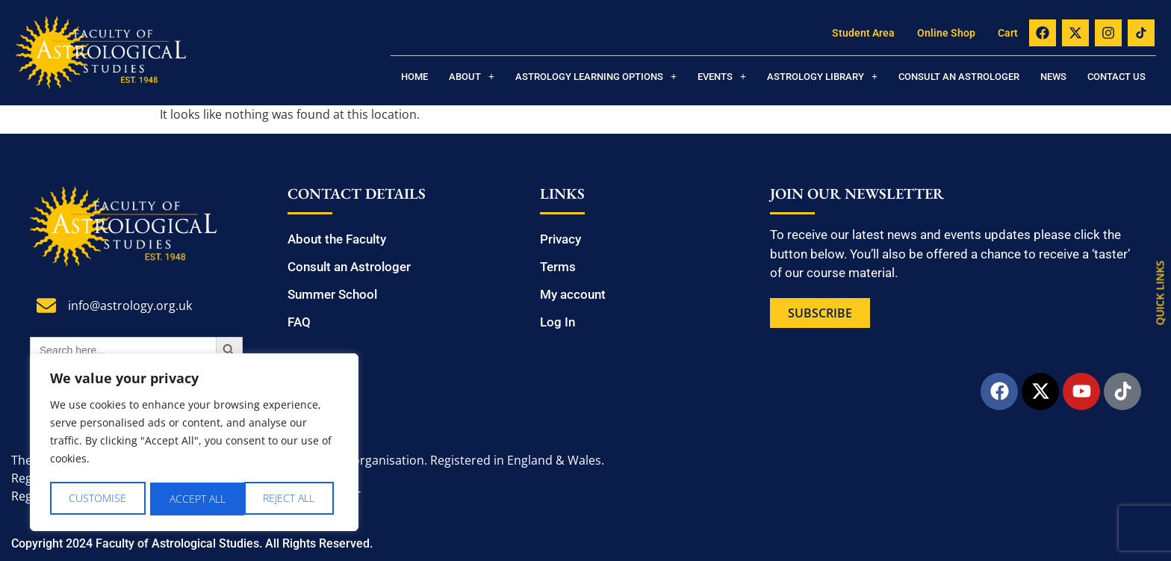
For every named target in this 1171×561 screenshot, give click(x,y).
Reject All (195, 499)
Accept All (292, 499)
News (1053, 76)
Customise (97, 499)
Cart (1008, 33)
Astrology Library (822, 76)
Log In (557, 321)
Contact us (1116, 76)
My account (573, 294)
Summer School (332, 294)
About (471, 76)
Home (414, 76)
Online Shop (946, 33)
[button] (471, 76)
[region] (194, 443)
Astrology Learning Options (596, 76)
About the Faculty (337, 239)
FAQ (299, 321)
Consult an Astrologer (958, 76)
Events (722, 76)
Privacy (560, 239)
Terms (558, 266)
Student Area (863, 33)
